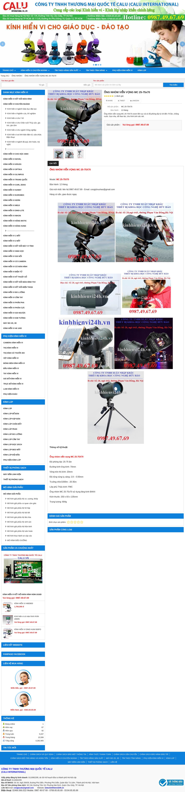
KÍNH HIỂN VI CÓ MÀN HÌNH (15, 267)
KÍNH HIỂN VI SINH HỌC (13, 251)
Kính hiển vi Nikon (12, 216)
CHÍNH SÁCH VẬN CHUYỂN (125, 754)
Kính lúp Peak (10, 429)
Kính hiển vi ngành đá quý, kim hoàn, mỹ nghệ (23, 143)
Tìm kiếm (173, 85)
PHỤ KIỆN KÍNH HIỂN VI (122, 70)
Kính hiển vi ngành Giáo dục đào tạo (21, 109)
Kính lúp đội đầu (11, 455)
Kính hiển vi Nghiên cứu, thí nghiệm (21, 113)
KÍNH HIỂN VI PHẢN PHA (13, 302)
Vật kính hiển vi (10, 358)
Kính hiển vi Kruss (12, 164)
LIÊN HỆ (113, 762)
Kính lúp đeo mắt (11, 450)
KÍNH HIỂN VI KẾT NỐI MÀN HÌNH (17, 99)
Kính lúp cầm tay (11, 439)
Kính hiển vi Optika (12, 169)
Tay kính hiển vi (10, 373)
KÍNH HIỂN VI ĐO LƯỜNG (14, 292)
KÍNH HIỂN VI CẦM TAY (13, 297)
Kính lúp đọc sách (12, 444)
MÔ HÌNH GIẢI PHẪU (12, 494)
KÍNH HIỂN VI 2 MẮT (11, 241)
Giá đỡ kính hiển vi (12, 379)
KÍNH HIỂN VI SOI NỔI (12, 256)
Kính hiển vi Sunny (12, 190)
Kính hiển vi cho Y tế (15, 118)
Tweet (121, 101)
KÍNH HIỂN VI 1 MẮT (11, 236)
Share (109, 101)
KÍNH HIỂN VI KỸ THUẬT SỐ (15, 277)
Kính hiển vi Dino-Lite (13, 210)
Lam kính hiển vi (11, 389)
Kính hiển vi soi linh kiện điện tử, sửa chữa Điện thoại (24, 136)
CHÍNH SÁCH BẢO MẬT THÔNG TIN (71, 754)
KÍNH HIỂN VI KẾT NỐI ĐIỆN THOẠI (18, 287)
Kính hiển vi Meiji (11, 205)
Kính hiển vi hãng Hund (14, 226)
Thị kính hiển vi (10, 348)
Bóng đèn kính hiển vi (14, 363)
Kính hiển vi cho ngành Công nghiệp (21, 130)
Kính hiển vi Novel (12, 159)
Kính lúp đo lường (12, 434)
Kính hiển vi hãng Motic (15, 221)
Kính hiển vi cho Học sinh (15, 154)
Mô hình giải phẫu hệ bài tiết (18, 513)
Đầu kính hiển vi (11, 368)
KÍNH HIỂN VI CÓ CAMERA (14, 261)
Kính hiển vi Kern (11, 200)
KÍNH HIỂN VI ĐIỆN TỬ (12, 272)
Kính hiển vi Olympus (13, 174)
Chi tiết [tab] (53, 163)
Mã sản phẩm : (113, 107)
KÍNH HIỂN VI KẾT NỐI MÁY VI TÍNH (18, 246)
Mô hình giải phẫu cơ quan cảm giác (21, 503)
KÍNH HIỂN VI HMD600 (23, 603)
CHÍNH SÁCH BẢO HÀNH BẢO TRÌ (154, 754)
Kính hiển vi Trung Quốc (15, 180)
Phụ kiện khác (10, 394)
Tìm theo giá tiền (7, 81)
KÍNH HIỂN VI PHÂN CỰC (14, 308)
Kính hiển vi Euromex (13, 195)
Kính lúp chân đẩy (12, 424)
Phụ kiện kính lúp (12, 460)
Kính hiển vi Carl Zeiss (14, 185)
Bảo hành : (115, 110)
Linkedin (134, 101)
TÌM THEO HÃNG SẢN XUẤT (68, 70)
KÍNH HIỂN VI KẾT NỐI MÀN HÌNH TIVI (19, 282)
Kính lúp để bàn (11, 414)
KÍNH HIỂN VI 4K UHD (12, 328)
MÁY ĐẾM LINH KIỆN (12, 474)
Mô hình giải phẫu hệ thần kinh (19, 526)
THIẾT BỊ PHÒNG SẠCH (13, 479)
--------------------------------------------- (20, 149)
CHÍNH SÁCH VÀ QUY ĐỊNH (41, 754)
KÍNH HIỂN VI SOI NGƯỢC (14, 313)
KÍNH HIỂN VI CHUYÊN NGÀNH (35, 70)
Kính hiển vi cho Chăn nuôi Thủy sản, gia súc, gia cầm (23, 124)
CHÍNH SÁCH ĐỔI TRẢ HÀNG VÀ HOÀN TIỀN (29, 758)
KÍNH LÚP (142, 70)
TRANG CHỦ (9, 70)
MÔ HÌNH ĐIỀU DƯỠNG (17, 540)
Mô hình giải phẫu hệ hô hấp (18, 508)
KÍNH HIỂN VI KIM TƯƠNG (14, 318)
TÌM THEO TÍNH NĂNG (96, 70)
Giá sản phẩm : (114, 125)
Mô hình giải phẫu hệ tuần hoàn (20, 531)
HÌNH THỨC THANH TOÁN (100, 754)
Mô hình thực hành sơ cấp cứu (19, 536)
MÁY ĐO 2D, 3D (10, 323)
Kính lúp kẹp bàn (11, 419)
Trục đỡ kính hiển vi (13, 384)
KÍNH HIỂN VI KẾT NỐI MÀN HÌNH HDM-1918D (22, 594)
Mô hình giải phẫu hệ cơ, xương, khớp (22, 499)
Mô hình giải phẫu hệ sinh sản (19, 522)
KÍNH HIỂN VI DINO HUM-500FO (27, 629)
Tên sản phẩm (98, 81)
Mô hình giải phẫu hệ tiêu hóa (19, 517)
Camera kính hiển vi (13, 343)
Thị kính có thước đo (14, 353)
